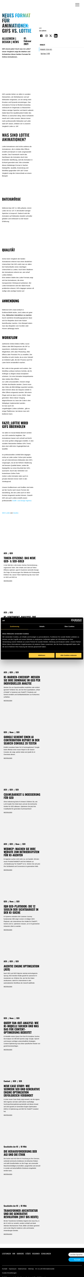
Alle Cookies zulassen (68, 655)
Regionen (36, 1253)
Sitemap (31, 1269)
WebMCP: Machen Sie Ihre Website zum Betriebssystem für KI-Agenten (21, 852)
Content (7, 1081)
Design (6, 42)
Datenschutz (22, 1269)
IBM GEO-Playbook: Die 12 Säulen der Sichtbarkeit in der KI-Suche (21, 909)
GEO (11, 554)
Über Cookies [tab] (69, 626)
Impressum (12, 1269)
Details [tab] (41, 626)
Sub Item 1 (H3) (45, 53)
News (16, 42)
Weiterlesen (8, 580)
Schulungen (46, 1253)
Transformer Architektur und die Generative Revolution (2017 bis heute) (21, 1214)
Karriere (20, 1253)
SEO (17, 673)
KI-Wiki (24, 1147)
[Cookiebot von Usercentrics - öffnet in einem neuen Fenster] (73, 620)
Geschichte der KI (11, 1147)
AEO (5, 554)
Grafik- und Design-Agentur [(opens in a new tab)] (21, 500)
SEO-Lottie (6, 513)
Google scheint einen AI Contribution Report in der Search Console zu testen (22, 740)
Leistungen (6, 1253)
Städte (28, 1253)
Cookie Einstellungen (9, 1273)
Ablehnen (41, 655)
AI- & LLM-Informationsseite (44, 1269)
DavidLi (15, 513)
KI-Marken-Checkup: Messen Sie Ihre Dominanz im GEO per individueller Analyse (22, 680)
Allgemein (8, 39)
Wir (13, 1253)
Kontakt (4, 1269)
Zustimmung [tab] (14, 626)
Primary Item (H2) (46, 49)
